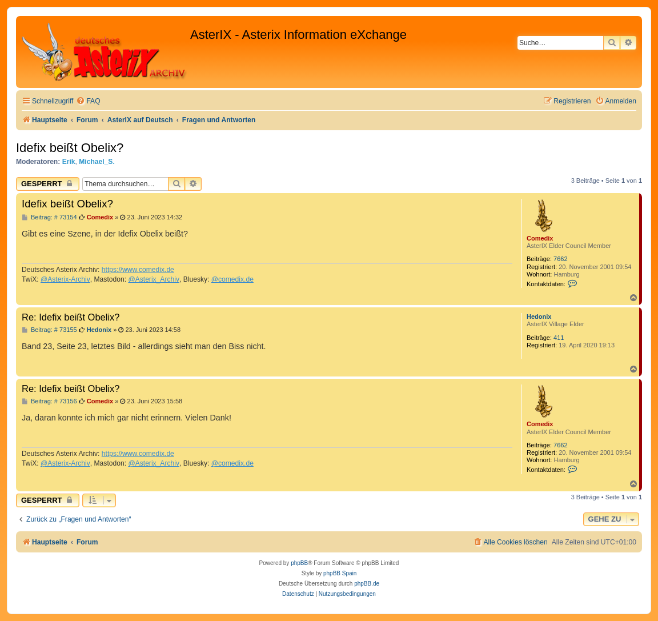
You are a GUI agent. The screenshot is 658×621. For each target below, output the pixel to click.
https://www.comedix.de (138, 270)
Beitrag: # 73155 (49, 330)
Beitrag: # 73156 (49, 401)
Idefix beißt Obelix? (69, 148)
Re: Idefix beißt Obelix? (71, 317)
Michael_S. (97, 162)
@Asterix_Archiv (153, 279)
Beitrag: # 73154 (49, 217)
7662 (560, 258)
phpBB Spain (339, 573)
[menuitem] (88, 101)
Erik (68, 162)
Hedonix (539, 316)
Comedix (540, 238)
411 (558, 337)
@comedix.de (232, 279)
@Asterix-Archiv (65, 279)
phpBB (299, 563)
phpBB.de (366, 583)
